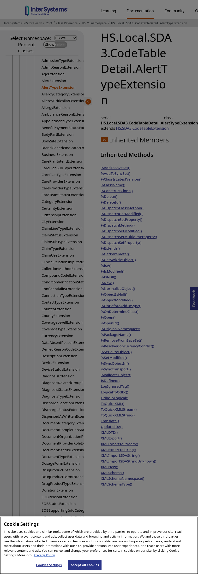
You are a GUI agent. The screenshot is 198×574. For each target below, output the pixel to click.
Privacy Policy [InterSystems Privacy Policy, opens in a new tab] (44, 559)
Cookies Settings (49, 569)
